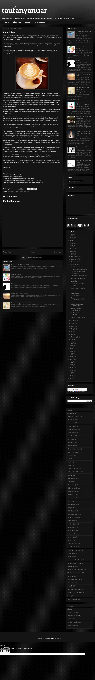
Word (69, 596)
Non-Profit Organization (78, 278)
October (74, 262)
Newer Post (7, 252)
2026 (71, 235)
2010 (71, 365)
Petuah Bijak (71, 530)
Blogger (59, 638)
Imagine (69, 475)
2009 (71, 367)
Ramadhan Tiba (72, 543)
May (72, 329)
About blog (17, 22)
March (73, 334)
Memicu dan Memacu (77, 291)
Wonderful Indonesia (77, 267)
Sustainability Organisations (76, 294)
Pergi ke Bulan (71, 524)
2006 (71, 375)
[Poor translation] (7, 651)
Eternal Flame (71, 439)
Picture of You (71, 534)
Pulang (69, 540)
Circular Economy (72, 612)
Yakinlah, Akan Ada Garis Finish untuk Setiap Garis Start (83, 133)
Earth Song (70, 436)
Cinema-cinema (40, 22)
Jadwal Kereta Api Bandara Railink (76, 309)
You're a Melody (72, 599)
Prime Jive (70, 537)
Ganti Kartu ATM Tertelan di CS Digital (22, 265)
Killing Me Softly (72, 488)
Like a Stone (71, 498)
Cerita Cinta (71, 426)
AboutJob (70, 609)
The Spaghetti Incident (74, 573)
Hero (68, 459)
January (74, 339)
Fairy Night (70, 442)
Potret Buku (71, 619)
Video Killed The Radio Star (75, 589)
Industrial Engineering (74, 615)
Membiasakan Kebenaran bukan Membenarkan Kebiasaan (79, 271)
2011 (71, 362)
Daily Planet (71, 432)
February (74, 337)
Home (7, 22)
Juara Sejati (71, 481)
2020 (71, 251)
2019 (71, 254)
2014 (71, 354)
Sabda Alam (71, 556)
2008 (71, 370)
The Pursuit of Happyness (75, 569)
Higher (69, 462)
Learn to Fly (71, 494)
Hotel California (72, 468)
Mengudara (71, 507)
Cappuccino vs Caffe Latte (79, 275)
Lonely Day (70, 501)
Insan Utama (71, 478)
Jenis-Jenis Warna (16, 274)
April (72, 331)
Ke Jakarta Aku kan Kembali (77, 313)
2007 (71, 373)
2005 (71, 378)
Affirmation (70, 413)
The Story (70, 576)
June (73, 326)
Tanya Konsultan (72, 625)
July (72, 323)
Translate (80, 391)
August (73, 320)
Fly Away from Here (73, 449)
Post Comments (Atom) (36, 257)
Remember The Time (73, 550)
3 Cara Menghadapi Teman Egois (77, 305)
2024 (71, 240)
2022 (71, 246)
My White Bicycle (72, 517)
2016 (71, 348)
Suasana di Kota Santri (74, 560)
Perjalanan (70, 527)
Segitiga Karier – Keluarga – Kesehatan (82, 103)
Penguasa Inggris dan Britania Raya (21, 303)
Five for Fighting (72, 446)
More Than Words (73, 514)
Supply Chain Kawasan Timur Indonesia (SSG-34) (79, 299)
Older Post (57, 252)
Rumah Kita (71, 553)
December (74, 256)
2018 (71, 343)
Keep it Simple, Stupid (78, 288)
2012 (71, 359)
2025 (71, 237)
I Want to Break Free (73, 472)
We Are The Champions (74, 592)
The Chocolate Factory (74, 563)
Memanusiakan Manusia (83, 147)
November (74, 259)
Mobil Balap (71, 511)
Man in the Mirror (72, 504)
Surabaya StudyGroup (74, 622)
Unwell (69, 586)
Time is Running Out (73, 579)
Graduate (70, 455)
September (74, 264)
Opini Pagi (70, 521)
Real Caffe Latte (24, 191)
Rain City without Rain (78, 317)
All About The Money (13, 191)
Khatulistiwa (71, 485)
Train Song (70, 583)
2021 (71, 248)
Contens (27, 22)
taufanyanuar (24, 11)
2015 (71, 351)
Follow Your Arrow (73, 452)
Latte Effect (74, 281)
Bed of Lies (70, 423)
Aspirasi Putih (71, 419)
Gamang (13, 284)
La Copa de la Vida (73, 491)
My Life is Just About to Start (19, 293)
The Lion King (71, 566)
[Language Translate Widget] (77, 389)
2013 (71, 356)
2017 (71, 346)
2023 (71, 243)
